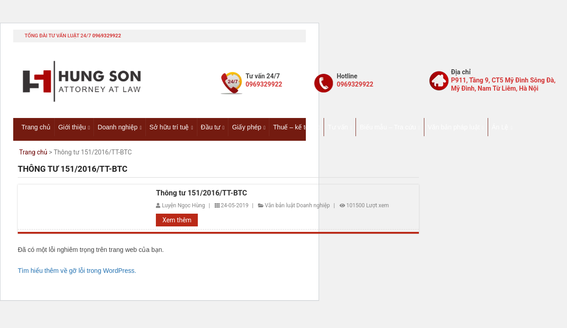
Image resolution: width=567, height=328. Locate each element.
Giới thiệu (72, 127)
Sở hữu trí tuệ (169, 127)
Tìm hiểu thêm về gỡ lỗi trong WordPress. (77, 270)
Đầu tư (211, 127)
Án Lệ (500, 127)
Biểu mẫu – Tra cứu (388, 127)
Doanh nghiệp (117, 127)
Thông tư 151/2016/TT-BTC (201, 193)
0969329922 (106, 36)
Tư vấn (338, 127)
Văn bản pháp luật (454, 127)
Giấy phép (246, 127)
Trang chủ (36, 127)
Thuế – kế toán (294, 127)
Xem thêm (176, 220)
